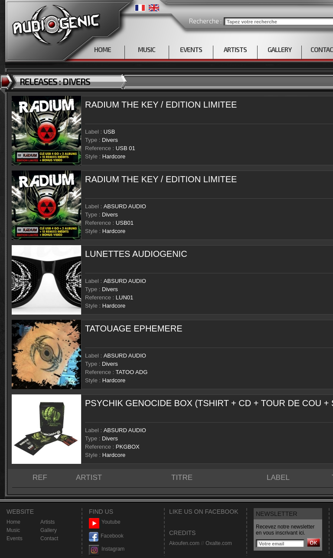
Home (13, 522)
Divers (110, 140)
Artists (47, 522)
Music (13, 530)
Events (15, 538)
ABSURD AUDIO (125, 206)
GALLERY (279, 49)
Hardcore (113, 156)
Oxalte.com (219, 543)
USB (109, 131)
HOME (102, 49)
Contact (49, 538)
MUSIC (146, 49)
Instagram (106, 549)
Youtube (105, 522)
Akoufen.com (184, 543)
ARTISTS (235, 49)
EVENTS (191, 49)
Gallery (48, 530)
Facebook (106, 536)
